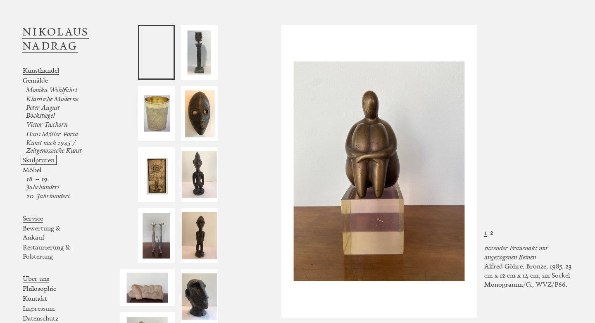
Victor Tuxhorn (46, 124)
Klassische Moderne (52, 99)
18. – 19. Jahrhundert (43, 183)
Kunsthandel (41, 70)
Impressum (39, 308)
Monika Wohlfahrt (51, 90)
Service (33, 218)
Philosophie (39, 288)
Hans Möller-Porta (52, 134)
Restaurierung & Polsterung (46, 251)
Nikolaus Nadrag (55, 38)
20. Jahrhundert (48, 196)
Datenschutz (40, 318)
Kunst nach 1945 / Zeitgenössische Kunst (53, 146)
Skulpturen (39, 159)
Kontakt (35, 298)
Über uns (36, 278)
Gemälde (35, 80)
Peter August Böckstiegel (43, 111)
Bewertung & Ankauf (42, 232)
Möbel (32, 169)
